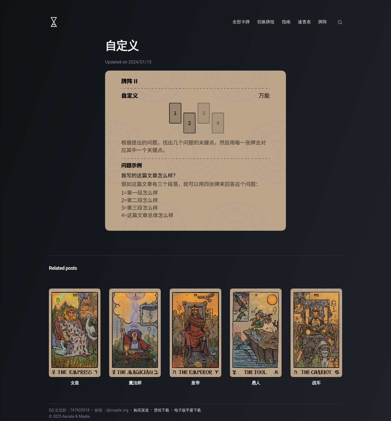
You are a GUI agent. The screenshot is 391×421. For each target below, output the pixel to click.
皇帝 (195, 382)
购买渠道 (141, 410)
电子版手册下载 (187, 410)
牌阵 (322, 21)
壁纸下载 (161, 410)
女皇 (75, 382)
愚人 (256, 382)
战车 (316, 382)
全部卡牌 (241, 21)
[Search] (340, 21)
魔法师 (135, 382)
